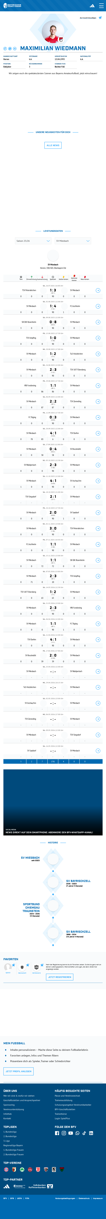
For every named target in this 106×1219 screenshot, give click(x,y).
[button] (5, 48)
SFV (5, 1198)
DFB (12, 1198)
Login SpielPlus (62, 1118)
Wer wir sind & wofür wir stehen (18, 1095)
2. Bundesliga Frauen (13, 1154)
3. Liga (6, 1140)
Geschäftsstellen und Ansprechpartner (21, 1100)
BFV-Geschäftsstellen (65, 1109)
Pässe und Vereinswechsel (67, 1095)
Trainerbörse (61, 1113)
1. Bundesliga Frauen (13, 1149)
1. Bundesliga (9, 1131)
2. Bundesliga (9, 1136)
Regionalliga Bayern (13, 1145)
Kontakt (7, 1118)
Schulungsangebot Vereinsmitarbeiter (73, 1104)
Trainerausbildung (63, 1100)
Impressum (98, 1198)
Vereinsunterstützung (13, 1109)
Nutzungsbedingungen (65, 1198)
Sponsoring (9, 1104)
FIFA (27, 1198)
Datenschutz (84, 1198)
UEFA (19, 1198)
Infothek (7, 1113)
